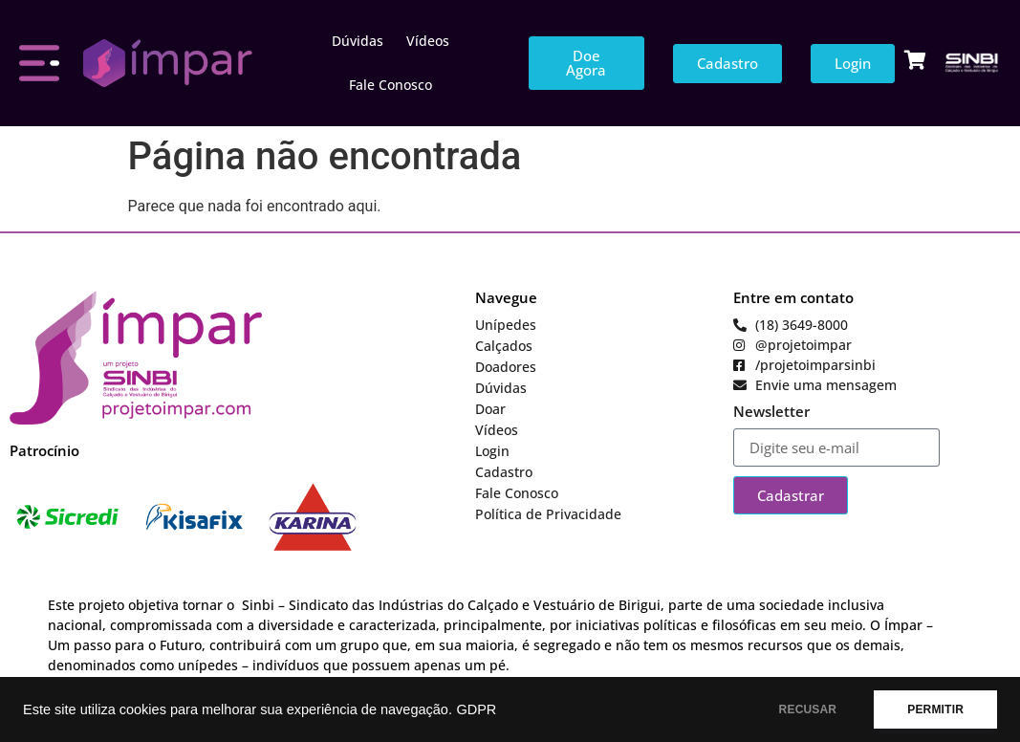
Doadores (505, 367)
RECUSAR (808, 709)
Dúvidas (357, 41)
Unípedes (505, 325)
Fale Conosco (390, 85)
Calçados (503, 346)
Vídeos (427, 41)
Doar (490, 409)
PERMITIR (935, 709)
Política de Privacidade (548, 514)
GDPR (476, 709)
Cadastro (503, 472)
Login (492, 451)
